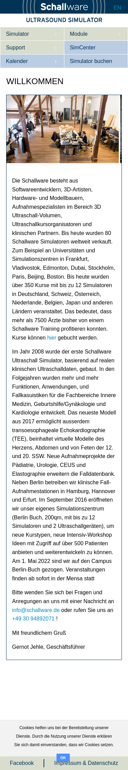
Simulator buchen (91, 61)
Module (78, 34)
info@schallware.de (36, 610)
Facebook (22, 763)
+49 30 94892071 (33, 619)
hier (52, 338)
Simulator (17, 34)
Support (15, 47)
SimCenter (83, 47)
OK (63, 758)
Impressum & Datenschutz (86, 763)
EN (117, 8)
